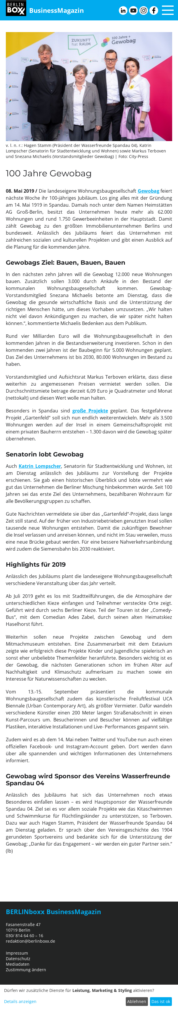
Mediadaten (17, 964)
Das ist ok (160, 1001)
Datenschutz (18, 958)
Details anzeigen (20, 1001)
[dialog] (89, 997)
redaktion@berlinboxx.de (30, 941)
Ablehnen (136, 1001)
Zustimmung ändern (26, 969)
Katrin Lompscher (40, 466)
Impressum (17, 953)
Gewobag (148, 191)
